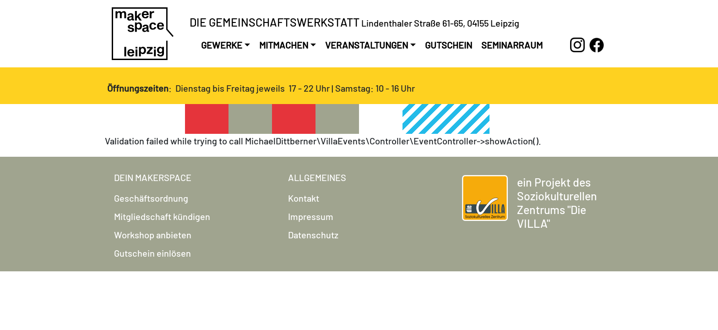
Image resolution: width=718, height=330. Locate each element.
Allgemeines (317, 177)
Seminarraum (512, 44)
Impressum (310, 216)
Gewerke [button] (221, 44)
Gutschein (448, 44)
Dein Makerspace (152, 177)
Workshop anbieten (152, 234)
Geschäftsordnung (151, 198)
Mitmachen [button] (283, 44)
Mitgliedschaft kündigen (162, 216)
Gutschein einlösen (152, 253)
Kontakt (303, 198)
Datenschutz (313, 234)
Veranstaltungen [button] (366, 44)
